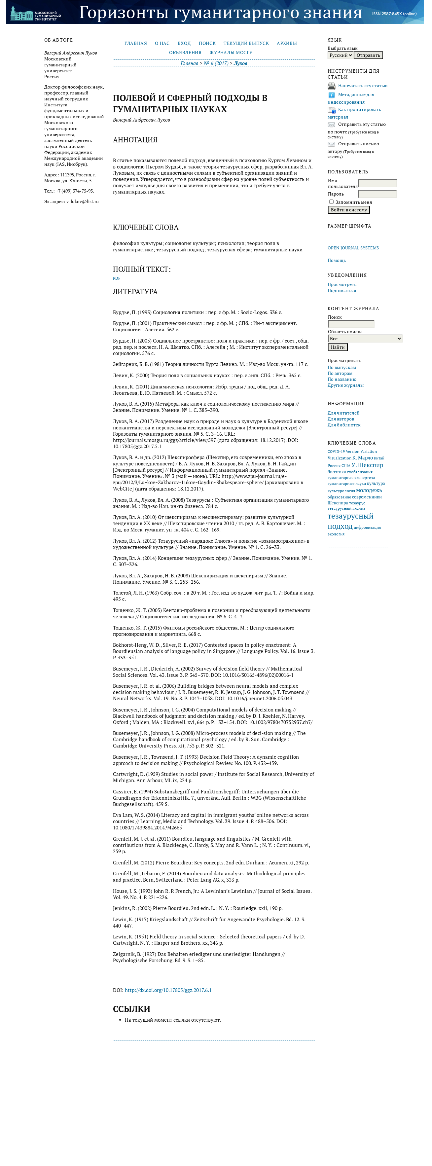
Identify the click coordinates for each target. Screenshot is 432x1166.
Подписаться (342, 290)
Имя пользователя (343, 183)
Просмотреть (342, 284)
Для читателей (344, 413)
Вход (184, 43)
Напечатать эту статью (362, 86)
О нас (162, 43)
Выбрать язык (343, 48)
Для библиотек (344, 425)
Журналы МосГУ (230, 52)
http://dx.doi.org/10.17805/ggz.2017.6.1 (168, 990)
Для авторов (341, 419)
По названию (342, 379)
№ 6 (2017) (216, 63)
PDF (117, 278)
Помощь (337, 260)
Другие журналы (346, 385)
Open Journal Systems (353, 248)
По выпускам (342, 367)
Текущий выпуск (246, 43)
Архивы (287, 43)
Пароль (336, 194)
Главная (136, 43)
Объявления (185, 52)
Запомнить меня (354, 202)
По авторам (340, 373)
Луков (240, 63)
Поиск (207, 43)
